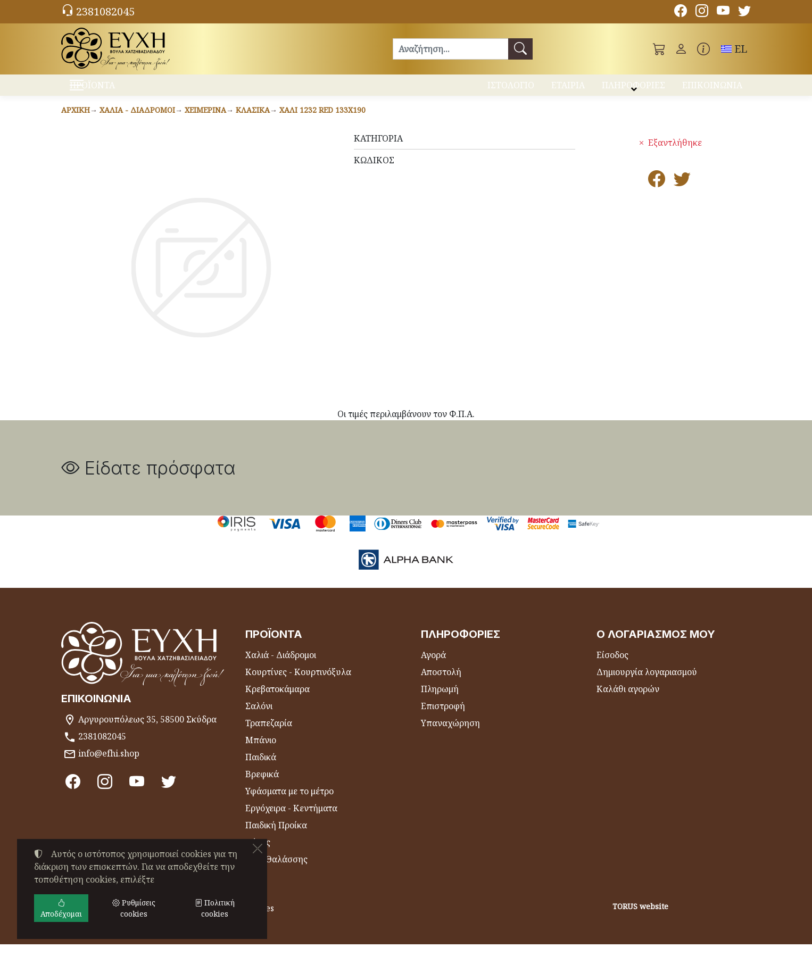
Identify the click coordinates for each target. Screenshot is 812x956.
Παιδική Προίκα (276, 837)
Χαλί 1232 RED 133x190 (322, 122)
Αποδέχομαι (61, 908)
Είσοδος (612, 666)
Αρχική (75, 122)
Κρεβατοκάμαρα (277, 700)
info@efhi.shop (108, 765)
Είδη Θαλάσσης (276, 871)
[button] (659, 49)
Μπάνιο (260, 752)
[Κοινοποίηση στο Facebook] (656, 193)
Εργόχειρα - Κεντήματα (291, 820)
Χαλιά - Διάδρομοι (137, 122)
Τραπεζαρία (268, 735)
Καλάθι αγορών (627, 700)
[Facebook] (680, 12)
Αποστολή (441, 683)
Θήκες (257, 854)
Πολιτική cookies (215, 908)
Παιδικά (260, 769)
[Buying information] (703, 49)
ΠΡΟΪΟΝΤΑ (119, 91)
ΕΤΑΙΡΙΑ (568, 89)
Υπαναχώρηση (450, 735)
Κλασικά (253, 122)
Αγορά (433, 666)
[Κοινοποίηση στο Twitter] (682, 193)
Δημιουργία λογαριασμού (646, 683)
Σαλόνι (258, 718)
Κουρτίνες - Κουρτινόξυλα (298, 683)
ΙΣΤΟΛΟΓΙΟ (510, 89)
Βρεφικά (262, 786)
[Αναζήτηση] (450, 49)
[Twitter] (744, 12)
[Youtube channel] (723, 12)
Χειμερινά (205, 122)
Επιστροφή (443, 718)
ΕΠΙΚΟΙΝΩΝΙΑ (712, 89)
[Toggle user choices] (681, 49)
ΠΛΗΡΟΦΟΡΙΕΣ (633, 89)
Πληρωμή (440, 700)
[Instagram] (701, 12)
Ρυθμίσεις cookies (102, 941)
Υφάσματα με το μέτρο (289, 803)
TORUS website (640, 918)
